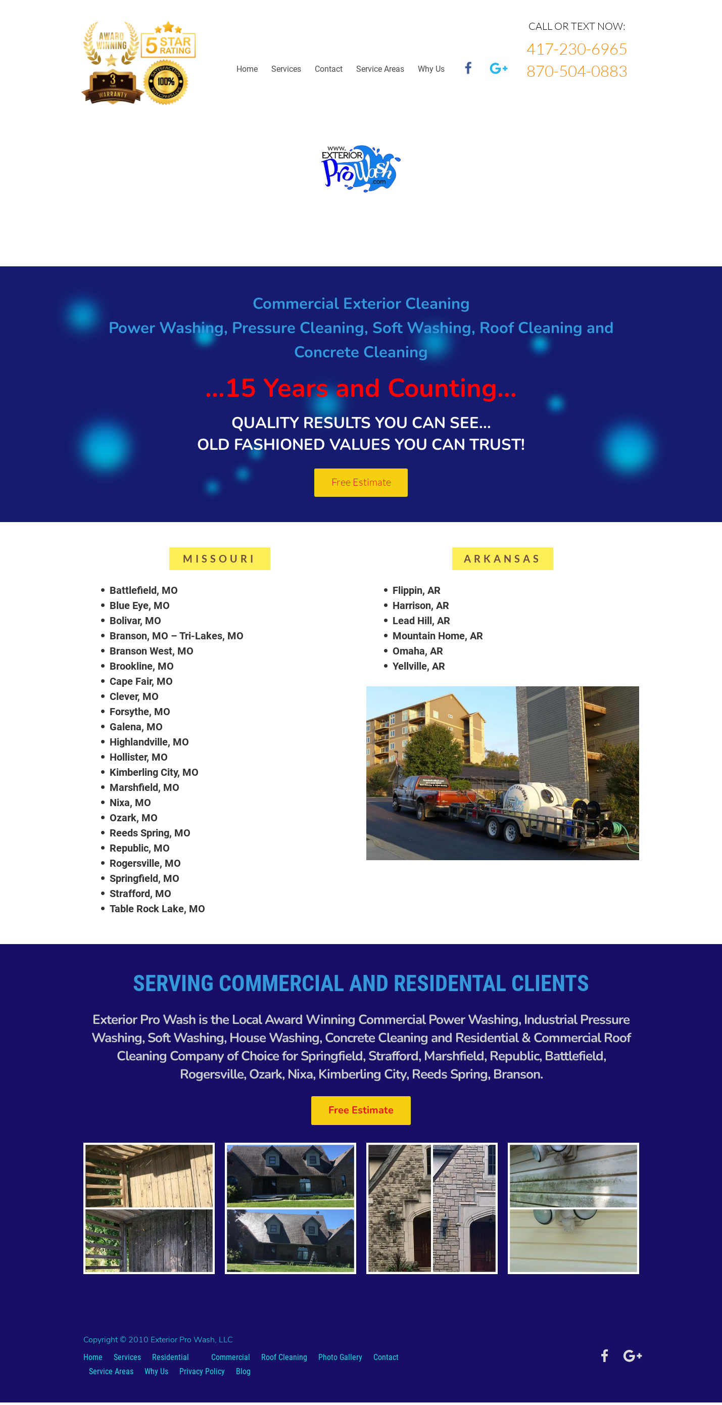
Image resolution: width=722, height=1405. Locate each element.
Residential (170, 1360)
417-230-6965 (577, 48)
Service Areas (380, 69)
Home (247, 69)
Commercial (230, 1360)
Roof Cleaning (284, 1360)
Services (286, 69)
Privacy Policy (202, 1374)
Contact (329, 69)
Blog (243, 1374)
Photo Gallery (340, 1360)
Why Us (156, 1374)
